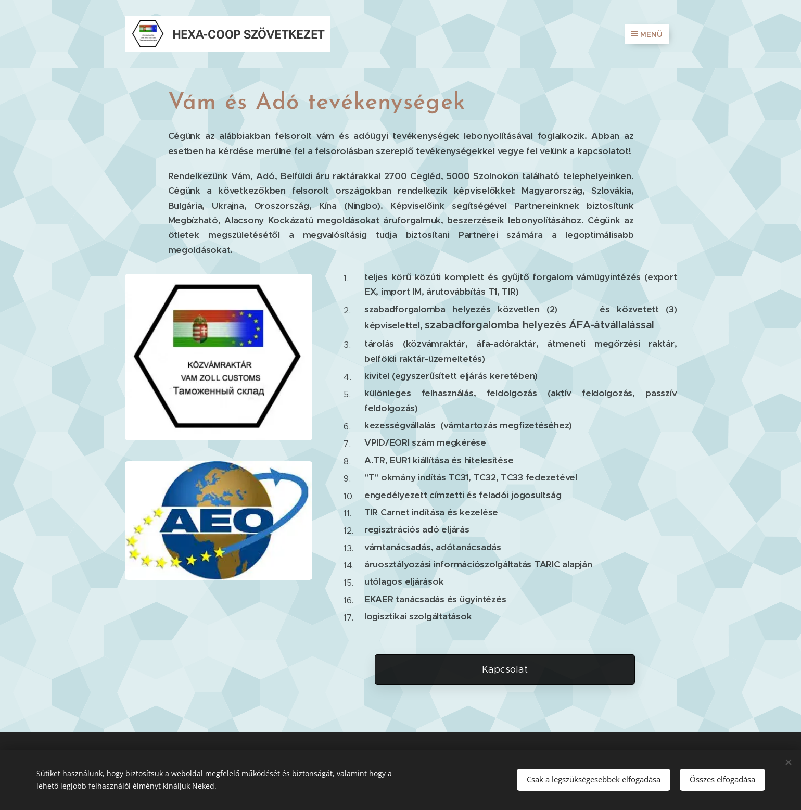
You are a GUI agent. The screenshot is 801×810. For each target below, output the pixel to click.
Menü (647, 34)
